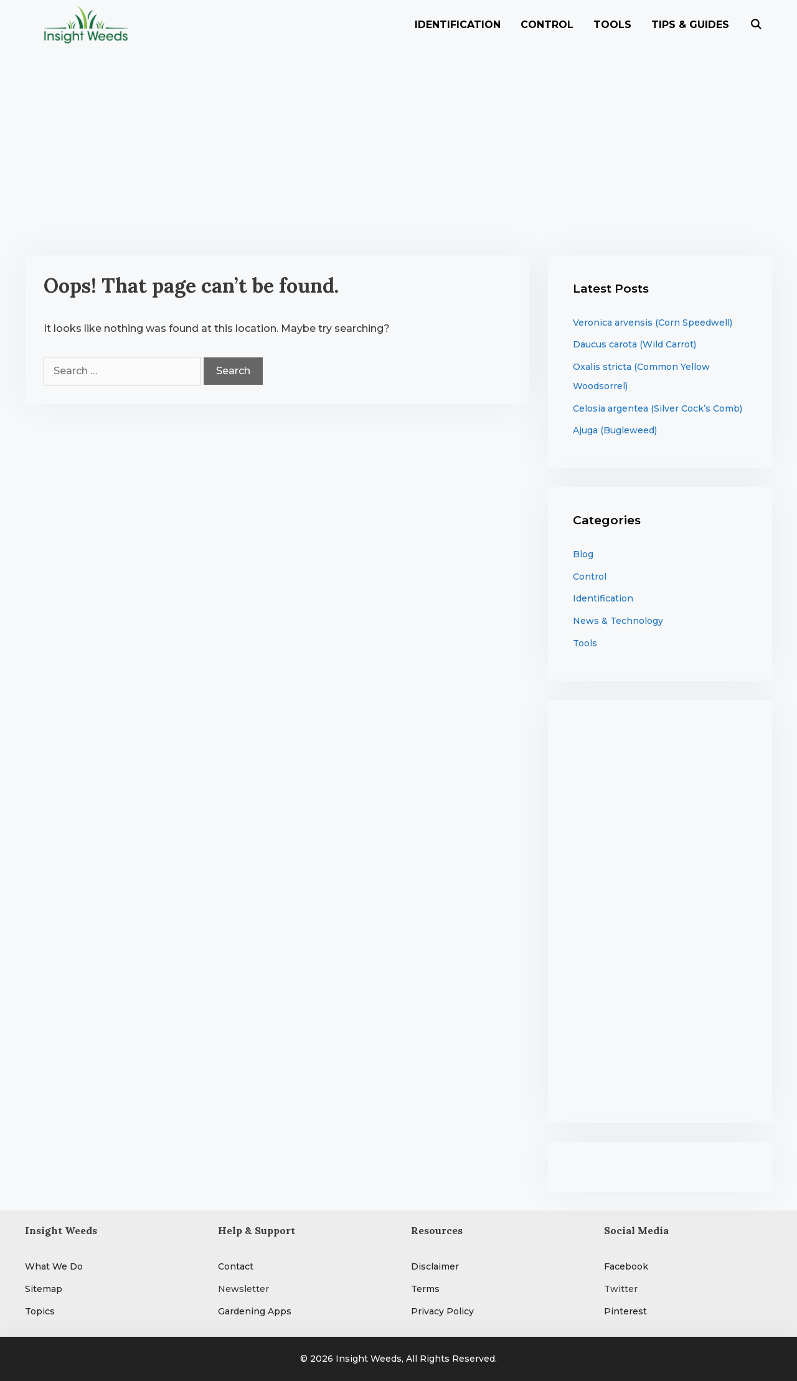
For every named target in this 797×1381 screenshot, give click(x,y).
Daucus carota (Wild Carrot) (634, 344)
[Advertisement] (398, 143)
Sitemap (43, 1288)
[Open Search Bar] (755, 25)
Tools (612, 25)
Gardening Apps (254, 1311)
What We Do (54, 1266)
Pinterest (625, 1311)
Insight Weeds (369, 1358)
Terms (425, 1288)
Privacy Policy (442, 1311)
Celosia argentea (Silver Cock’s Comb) (657, 408)
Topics (40, 1311)
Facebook (626, 1266)
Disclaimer (435, 1266)
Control (547, 25)
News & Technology (618, 620)
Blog (583, 554)
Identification (458, 25)
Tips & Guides (690, 25)
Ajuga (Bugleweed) (615, 430)
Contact (235, 1266)
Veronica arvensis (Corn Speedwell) (652, 322)
